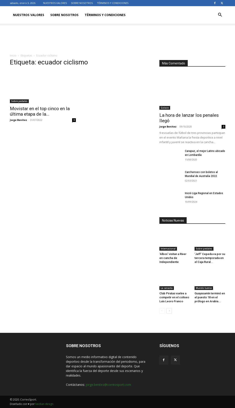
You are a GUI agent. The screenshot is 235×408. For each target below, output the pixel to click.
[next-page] (169, 310)
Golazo (165, 107)
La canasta (167, 288)
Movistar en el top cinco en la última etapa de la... (40, 111)
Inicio (13, 55)
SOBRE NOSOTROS (82, 3)
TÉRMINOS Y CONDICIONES (112, 3)
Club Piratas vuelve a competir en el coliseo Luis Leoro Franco (174, 297)
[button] (220, 15)
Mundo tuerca (204, 288)
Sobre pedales (19, 101)
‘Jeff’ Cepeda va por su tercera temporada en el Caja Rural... (210, 258)
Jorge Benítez (18, 120)
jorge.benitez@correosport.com (108, 384)
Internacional (168, 248)
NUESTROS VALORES (55, 3)
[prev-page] (162, 310)
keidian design (44, 404)
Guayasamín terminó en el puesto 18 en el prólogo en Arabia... (210, 297)
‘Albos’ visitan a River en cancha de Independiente (172, 258)
